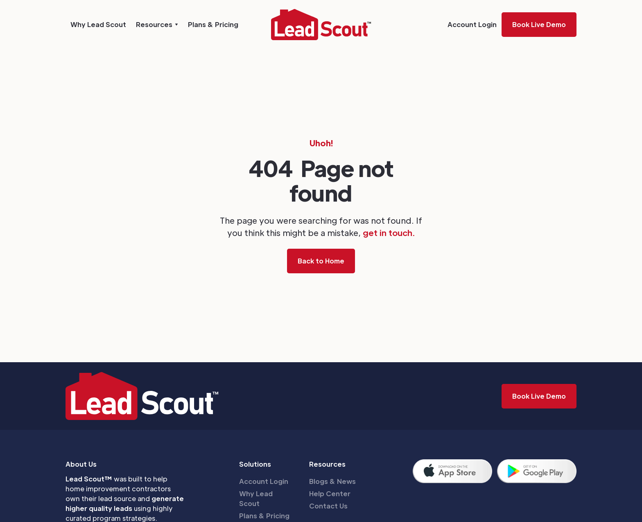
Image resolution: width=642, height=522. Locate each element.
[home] (321, 24)
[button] (157, 25)
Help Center (329, 493)
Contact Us (328, 506)
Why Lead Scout (98, 24)
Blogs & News (332, 481)
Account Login (472, 24)
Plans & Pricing (213, 24)
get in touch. (389, 232)
